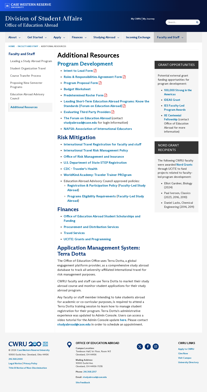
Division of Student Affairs (43, 18)
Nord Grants (184, 164)
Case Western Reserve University (33, 350)
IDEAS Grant (172, 100)
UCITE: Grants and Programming (87, 239)
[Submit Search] (197, 22)
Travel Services (74, 233)
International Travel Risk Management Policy (96, 150)
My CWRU (136, 18)
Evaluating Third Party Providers (87, 112)
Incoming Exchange (138, 37)
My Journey (149, 18)
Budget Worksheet (77, 89)
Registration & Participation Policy (92, 185)
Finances (81, 37)
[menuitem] (14, 37)
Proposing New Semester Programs (26, 85)
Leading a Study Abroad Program (31, 61)
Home (12, 46)
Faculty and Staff (172, 37)
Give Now (183, 353)
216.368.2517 (90, 371)
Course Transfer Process (25, 75)
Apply (61, 37)
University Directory (188, 362)
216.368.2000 (16, 359)
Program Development (85, 63)
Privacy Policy (30, 363)
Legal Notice (15, 363)
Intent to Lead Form (78, 71)
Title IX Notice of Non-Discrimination (28, 367)
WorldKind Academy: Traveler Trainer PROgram (98, 175)
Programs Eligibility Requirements (91, 196)
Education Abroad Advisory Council (27, 96)
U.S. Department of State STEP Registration (95, 162)
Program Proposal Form (81, 83)
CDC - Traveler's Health (80, 169)
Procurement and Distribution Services (91, 227)
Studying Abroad (108, 37)
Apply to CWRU (186, 349)
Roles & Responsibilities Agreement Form (93, 77)
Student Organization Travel (28, 68)
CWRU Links (186, 343)
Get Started (38, 37)
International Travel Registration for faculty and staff (102, 144)
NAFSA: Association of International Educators (98, 129)
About (16, 37)
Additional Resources (24, 107)
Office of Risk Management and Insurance (94, 156)
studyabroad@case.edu (80, 122)
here (123, 320)
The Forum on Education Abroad (87, 118)
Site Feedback (83, 382)
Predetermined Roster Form (84, 95)
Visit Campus (184, 357)
